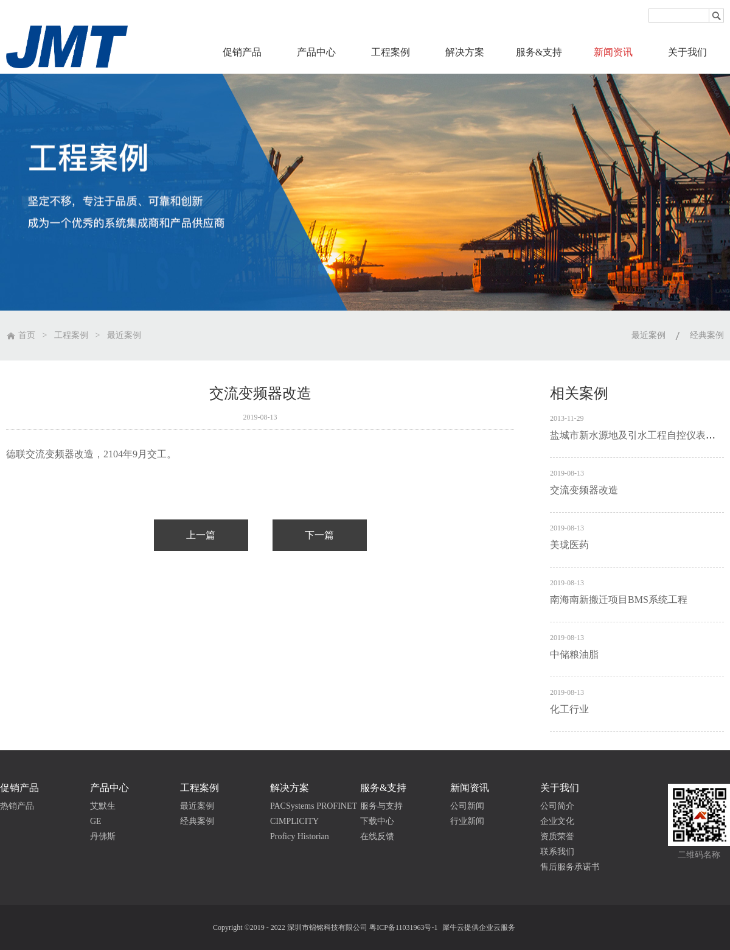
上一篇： (201, 535)
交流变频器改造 (584, 490)
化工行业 (569, 709)
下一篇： (320, 535)
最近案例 (124, 335)
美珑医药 (569, 545)
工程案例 (71, 335)
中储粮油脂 (574, 654)
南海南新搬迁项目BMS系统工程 (618, 599)
